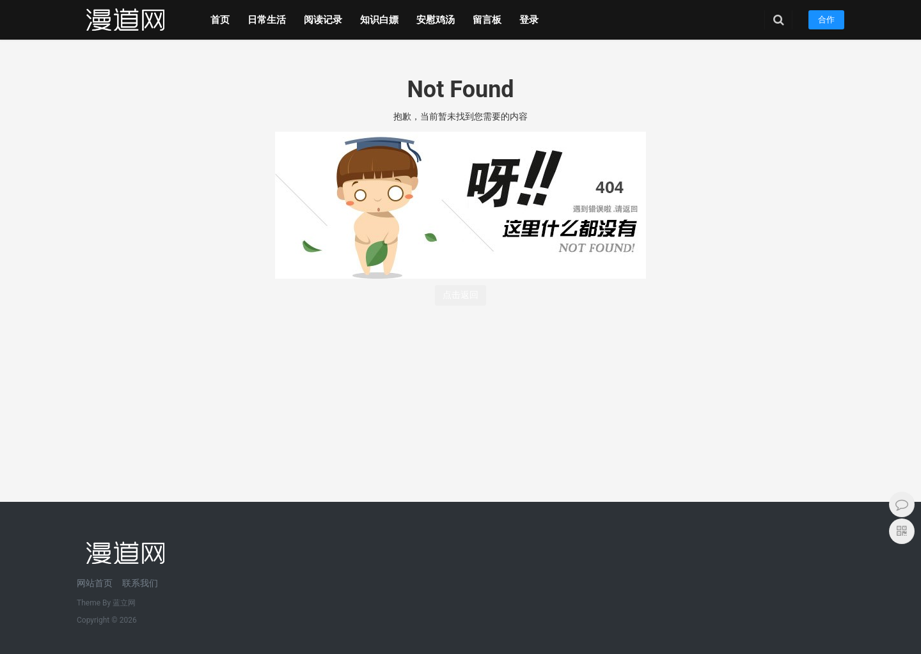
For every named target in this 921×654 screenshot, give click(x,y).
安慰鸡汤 (435, 20)
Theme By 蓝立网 (106, 602)
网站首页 (95, 583)
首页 (220, 20)
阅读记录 (323, 20)
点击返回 (460, 295)
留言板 (487, 20)
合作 (826, 19)
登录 (529, 20)
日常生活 (267, 20)
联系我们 (140, 583)
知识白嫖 (379, 20)
